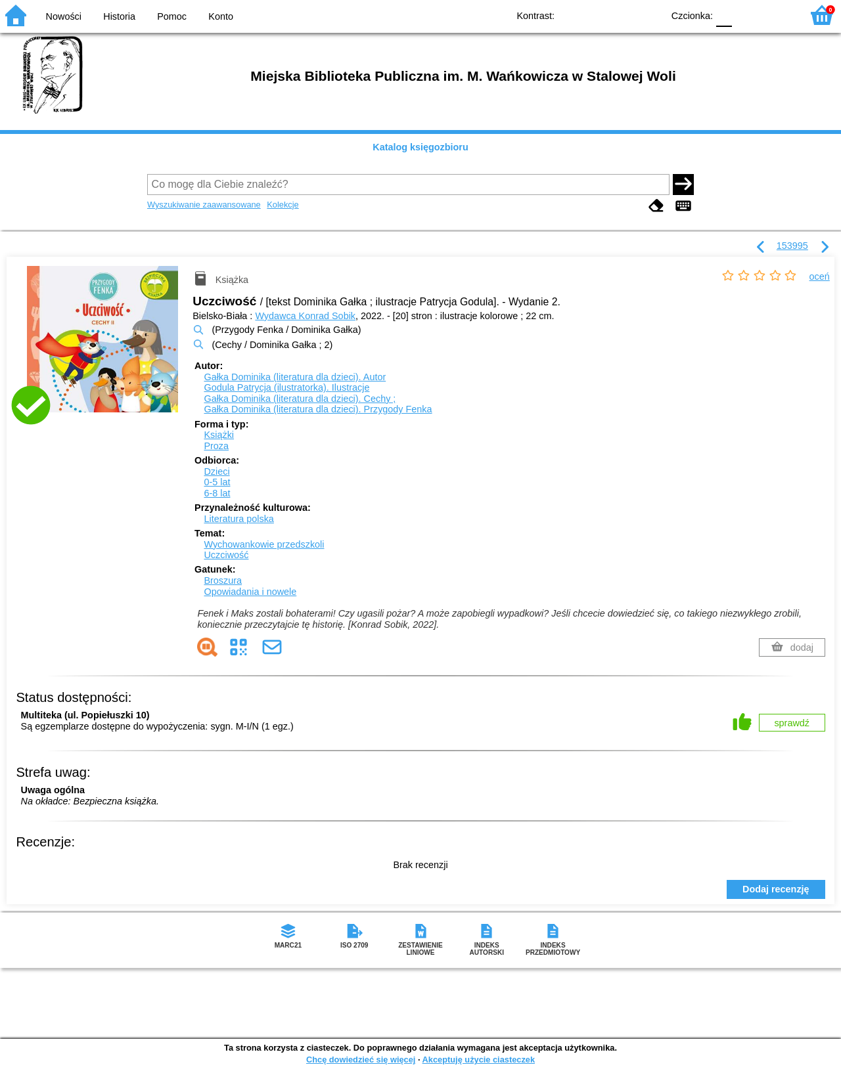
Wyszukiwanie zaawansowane (204, 204)
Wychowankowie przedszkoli (264, 544)
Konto (220, 16)
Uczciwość (226, 555)
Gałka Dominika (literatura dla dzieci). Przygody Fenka (318, 409)
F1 (746, 14)
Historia (119, 16)
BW (595, 14)
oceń (819, 276)
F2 (777, 14)
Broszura (223, 580)
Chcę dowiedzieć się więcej (360, 1059)
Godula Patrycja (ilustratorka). (286, 387)
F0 (723, 14)
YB (622, 14)
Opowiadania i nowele (250, 591)
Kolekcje (282, 204)
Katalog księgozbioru (420, 147)
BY (649, 14)
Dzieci (216, 471)
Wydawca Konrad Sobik (305, 316)
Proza (216, 446)
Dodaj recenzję (775, 889)
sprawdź (791, 723)
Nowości (63, 16)
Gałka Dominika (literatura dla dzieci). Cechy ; (300, 398)
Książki (219, 434)
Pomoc (172, 16)
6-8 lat (217, 493)
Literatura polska (238, 519)
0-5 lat (217, 482)
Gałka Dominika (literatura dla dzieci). (295, 377)
